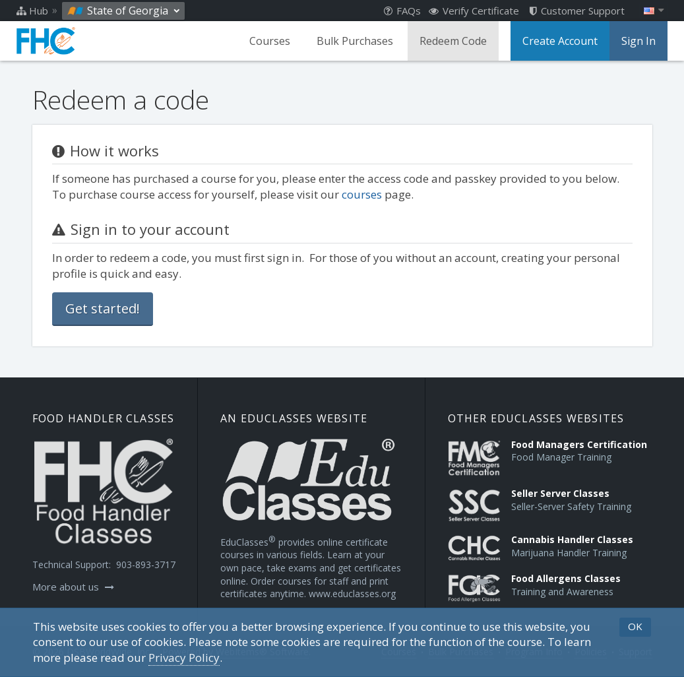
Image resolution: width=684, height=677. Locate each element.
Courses (269, 41)
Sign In (638, 41)
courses (362, 194)
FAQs (402, 10)
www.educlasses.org (352, 593)
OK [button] (635, 626)
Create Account (560, 41)
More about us (73, 586)
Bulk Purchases (355, 41)
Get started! (102, 308)
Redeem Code (453, 41)
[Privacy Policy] (184, 658)
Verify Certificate (474, 10)
